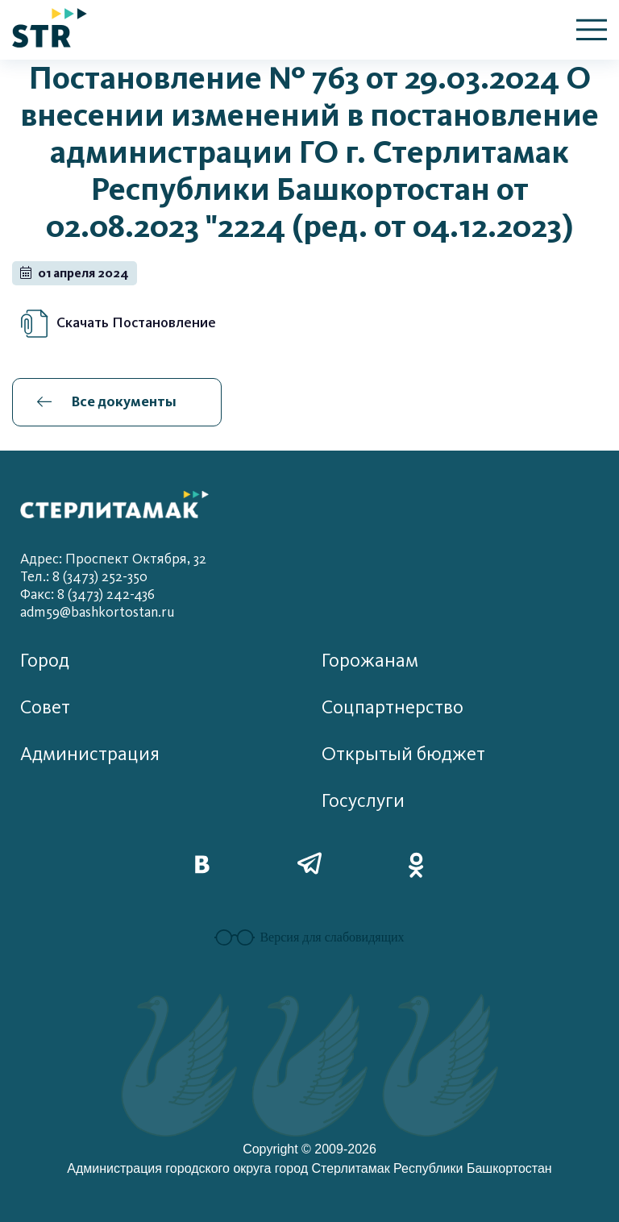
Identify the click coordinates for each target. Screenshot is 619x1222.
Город (44, 660)
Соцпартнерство (392, 707)
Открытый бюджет (403, 754)
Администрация (90, 754)
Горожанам (370, 660)
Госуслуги (363, 801)
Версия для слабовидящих (309, 937)
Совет (45, 707)
